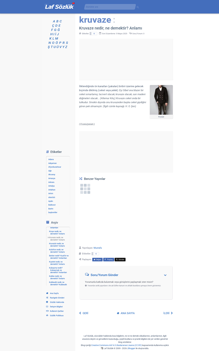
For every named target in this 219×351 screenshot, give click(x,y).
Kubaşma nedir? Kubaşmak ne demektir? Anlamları (58, 270)
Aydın (50, 201)
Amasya (51, 178)
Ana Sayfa (52, 293)
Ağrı (50, 171)
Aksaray (51, 174)
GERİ (83, 313)
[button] (127, 275)
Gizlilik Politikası (55, 315)
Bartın (50, 209)
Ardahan (51, 190)
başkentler (52, 212)
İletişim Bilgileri (54, 307)
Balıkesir (52, 205)
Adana (51, 159)
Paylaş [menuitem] (109, 260)
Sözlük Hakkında (55, 302)
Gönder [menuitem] (120, 260)
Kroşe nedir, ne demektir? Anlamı (57, 232)
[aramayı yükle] (108, 6)
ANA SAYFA (126, 313)
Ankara (51, 182)
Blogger (131, 348)
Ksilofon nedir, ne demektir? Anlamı (57, 250)
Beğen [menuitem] (97, 260)
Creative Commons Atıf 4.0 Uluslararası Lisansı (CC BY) (116, 345)
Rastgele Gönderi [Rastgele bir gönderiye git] (55, 298)
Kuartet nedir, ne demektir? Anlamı (57, 263)
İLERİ (168, 313)
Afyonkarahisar (54, 167)
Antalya (51, 186)
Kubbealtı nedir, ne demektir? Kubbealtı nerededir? (58, 284)
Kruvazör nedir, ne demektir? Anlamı (57, 244)
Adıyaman (52, 163)
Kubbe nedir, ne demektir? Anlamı (57, 277)
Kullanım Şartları (55, 311)
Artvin (50, 193)
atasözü (51, 197)
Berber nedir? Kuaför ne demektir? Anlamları (59, 257)
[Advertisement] (126, 59)
